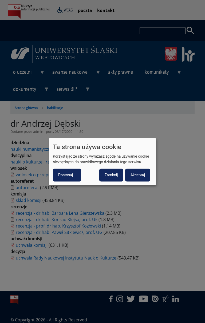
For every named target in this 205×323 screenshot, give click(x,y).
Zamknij (111, 175)
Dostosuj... (67, 175)
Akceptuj (138, 175)
